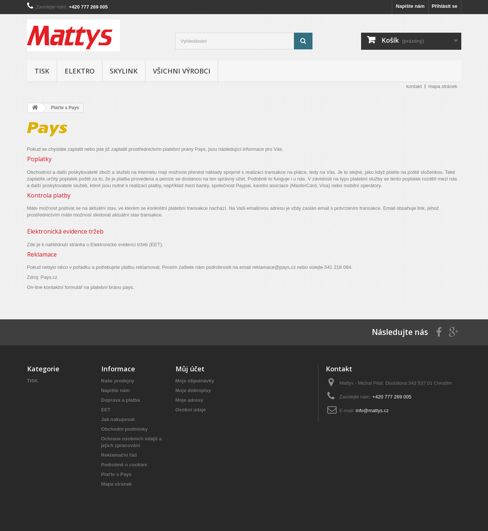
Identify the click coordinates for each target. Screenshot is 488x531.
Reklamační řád (119, 455)
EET (106, 410)
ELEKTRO (80, 70)
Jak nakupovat (118, 419)
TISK (42, 70)
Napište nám (410, 6)
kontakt (414, 86)
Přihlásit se (444, 6)
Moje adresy (189, 400)
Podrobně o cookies (124, 465)
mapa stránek (443, 86)
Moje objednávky (195, 381)
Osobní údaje (191, 410)
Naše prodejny (118, 381)
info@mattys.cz (372, 410)
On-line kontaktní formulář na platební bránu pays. (80, 287)
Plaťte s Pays (116, 474)
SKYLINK (124, 70)
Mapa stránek (116, 484)
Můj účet (190, 368)
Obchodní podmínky (124, 429)
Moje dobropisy (193, 390)
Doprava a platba (120, 400)
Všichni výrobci (181, 70)
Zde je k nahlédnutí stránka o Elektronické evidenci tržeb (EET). (95, 244)
